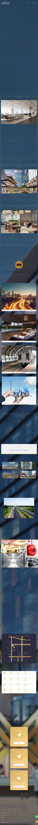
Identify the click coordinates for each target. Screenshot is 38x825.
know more (19, 163)
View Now (19, 743)
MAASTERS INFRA (18, 667)
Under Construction (19, 786)
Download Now (19, 764)
